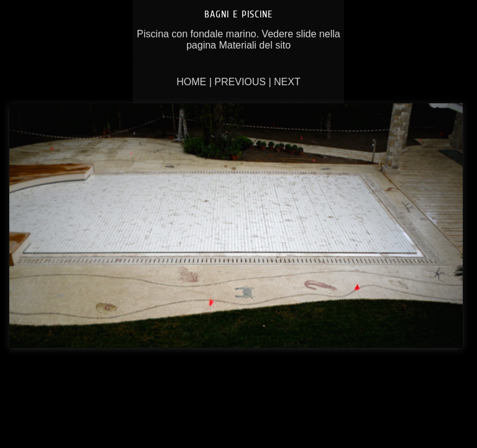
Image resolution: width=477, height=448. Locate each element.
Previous (240, 82)
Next (287, 82)
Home (191, 82)
